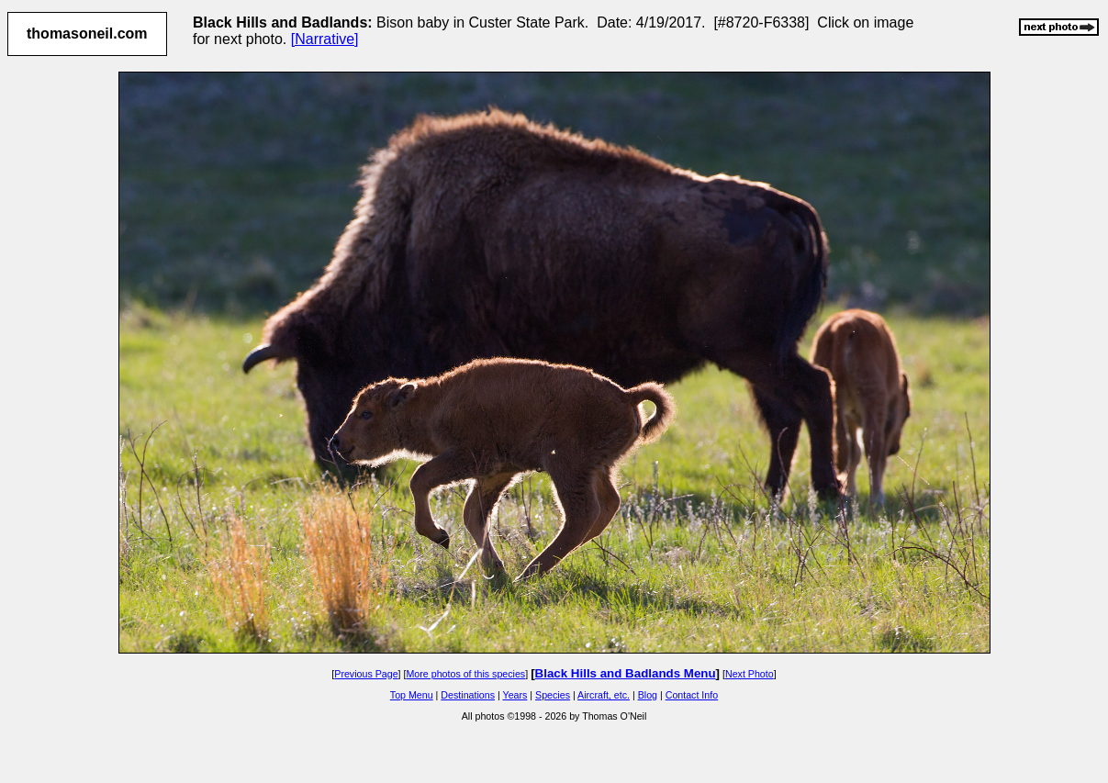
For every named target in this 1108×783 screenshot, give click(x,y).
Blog (647, 694)
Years (515, 694)
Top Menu (411, 694)
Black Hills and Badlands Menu (625, 673)
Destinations (468, 694)
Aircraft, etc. (603, 694)
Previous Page (365, 673)
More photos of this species (465, 673)
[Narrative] (325, 39)
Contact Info (692, 694)
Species (552, 694)
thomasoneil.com (87, 33)
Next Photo (749, 673)
